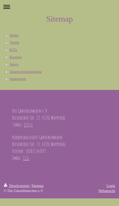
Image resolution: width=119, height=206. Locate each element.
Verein (14, 42)
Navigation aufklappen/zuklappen (59, 6)
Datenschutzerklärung (26, 72)
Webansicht (106, 191)
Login (111, 186)
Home (14, 35)
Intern (14, 64)
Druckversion (17, 186)
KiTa (13, 50)
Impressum (18, 79)
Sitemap (37, 186)
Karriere (16, 57)
